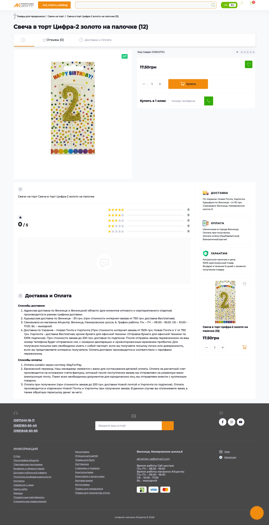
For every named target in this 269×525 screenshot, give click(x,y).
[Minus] (144, 84)
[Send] (208, 100)
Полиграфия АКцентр (26, 460)
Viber (227, 451)
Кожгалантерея (84, 472)
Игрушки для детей (86, 455)
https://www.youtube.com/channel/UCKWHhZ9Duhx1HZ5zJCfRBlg (240, 421)
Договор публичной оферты (30, 472)
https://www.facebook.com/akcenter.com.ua (223, 421)
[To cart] (244, 347)
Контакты (18, 480)
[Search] (213, 5)
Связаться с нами (23, 485)
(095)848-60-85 (25, 431)
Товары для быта (85, 460)
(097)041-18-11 (23, 420)
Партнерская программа (27, 464)
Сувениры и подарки (87, 468)
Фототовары (82, 484)
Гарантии (219, 253)
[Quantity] (152, 84)
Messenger (230, 457)
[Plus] (160, 84)
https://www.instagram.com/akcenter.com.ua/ (231, 421)
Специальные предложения (29, 501)
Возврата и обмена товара (28, 468)
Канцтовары (82, 451)
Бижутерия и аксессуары (89, 476)
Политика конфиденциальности (32, 476)
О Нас (16, 456)
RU (232, 5)
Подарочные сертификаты (28, 497)
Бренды (18, 493)
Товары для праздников (89, 488)
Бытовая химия (84, 480)
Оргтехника (82, 464)
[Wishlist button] (248, 64)
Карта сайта (20, 489)
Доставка (219, 193)
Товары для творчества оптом (92, 492)
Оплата (217, 223)
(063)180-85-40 (25, 425)
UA (226, 5)
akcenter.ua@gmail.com (153, 459)
